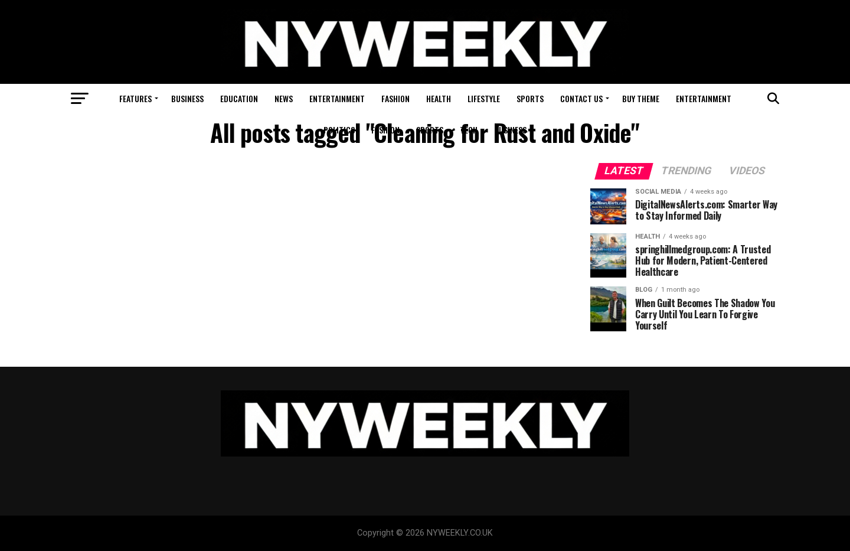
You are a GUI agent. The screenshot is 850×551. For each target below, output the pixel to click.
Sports (530, 98)
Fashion (395, 98)
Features (135, 98)
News (283, 98)
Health (438, 98)
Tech (469, 129)
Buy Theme (640, 98)
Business (187, 98)
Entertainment (337, 98)
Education (239, 98)
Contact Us (581, 98)
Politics (339, 129)
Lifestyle (484, 98)
